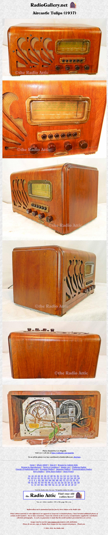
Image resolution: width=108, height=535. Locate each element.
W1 (42, 485)
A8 (51, 476)
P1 (64, 480)
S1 (52, 482)
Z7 (75, 485)
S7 (72, 482)
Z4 (66, 485)
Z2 (60, 485)
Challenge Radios (79, 467)
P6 (29, 482)
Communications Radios (82, 469)
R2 (36, 482)
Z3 (63, 485)
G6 (78, 478)
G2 (65, 478)
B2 (58, 476)
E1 (35, 478)
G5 (75, 478)
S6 (69, 482)
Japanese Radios (63, 469)
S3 (59, 482)
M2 (43, 480)
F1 (52, 478)
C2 (64, 476)
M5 (53, 480)
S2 (56, 482)
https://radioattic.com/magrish (63, 453)
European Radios (47, 469)
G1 (61, 478)
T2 (35, 485)
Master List (65, 467)
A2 (32, 476)
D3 (32, 478)
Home (32, 465)
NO (60, 480)
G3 (68, 478)
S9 (78, 482)
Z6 (72, 485)
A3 (36, 476)
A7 (48, 476)
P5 (77, 480)
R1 (32, 482)
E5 (48, 478)
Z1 (56, 485)
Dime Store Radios (53, 471)
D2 (29, 478)
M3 (46, 480)
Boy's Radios (38, 471)
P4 (74, 480)
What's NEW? (42, 465)
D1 (78, 476)
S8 (75, 482)
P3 (71, 480)
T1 (32, 485)
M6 (57, 480)
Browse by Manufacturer (31, 467)
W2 (46, 485)
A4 (39, 476)
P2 (67, 480)
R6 (49, 482)
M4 (50, 480)
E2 (39, 478)
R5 (46, 482)
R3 (39, 482)
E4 (45, 478)
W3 (49, 485)
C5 (74, 476)
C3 (68, 476)
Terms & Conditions (51, 467)
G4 (71, 478)
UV (38, 485)
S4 (62, 482)
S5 (65, 482)
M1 (39, 480)
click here (76, 457)
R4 (42, 482)
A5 (42, 476)
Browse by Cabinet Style (68, 465)
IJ (32, 480)
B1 (55, 476)
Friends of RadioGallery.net (27, 469)
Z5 (69, 485)
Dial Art (53, 465)
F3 (58, 478)
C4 (71, 476)
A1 (29, 476)
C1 (61, 476)
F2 (55, 478)
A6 (45, 476)
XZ (53, 485)
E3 (42, 478)
